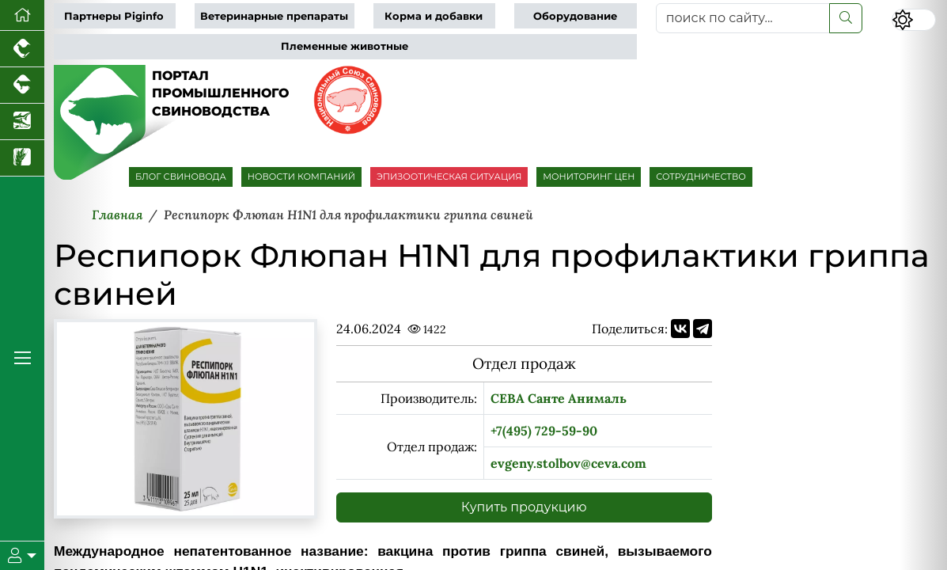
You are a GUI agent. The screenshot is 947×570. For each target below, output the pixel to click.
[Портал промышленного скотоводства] (22, 85)
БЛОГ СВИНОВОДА (180, 176)
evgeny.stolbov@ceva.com (568, 463)
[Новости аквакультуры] (22, 122)
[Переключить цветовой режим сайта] (914, 20)
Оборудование (575, 16)
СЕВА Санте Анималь (559, 398)
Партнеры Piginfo (114, 16)
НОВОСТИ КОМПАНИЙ (301, 176)
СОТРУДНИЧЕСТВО (701, 176)
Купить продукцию (524, 507)
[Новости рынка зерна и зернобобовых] (22, 158)
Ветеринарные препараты (274, 16)
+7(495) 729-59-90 (544, 431)
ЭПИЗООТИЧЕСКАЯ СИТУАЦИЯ (449, 176)
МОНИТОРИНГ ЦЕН (588, 176)
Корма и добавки (433, 16)
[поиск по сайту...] (743, 18)
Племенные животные (344, 46)
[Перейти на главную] (22, 15)
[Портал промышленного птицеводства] (22, 49)
